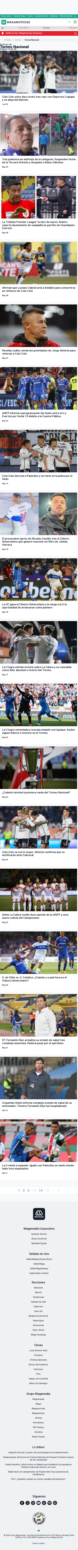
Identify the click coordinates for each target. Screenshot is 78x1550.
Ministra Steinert (66, 16)
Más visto (73, 28)
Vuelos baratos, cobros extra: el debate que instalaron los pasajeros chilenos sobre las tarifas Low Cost (38, 1465)
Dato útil (38, 1311)
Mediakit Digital (39, 1243)
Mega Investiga (38, 1334)
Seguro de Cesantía (38, 1378)
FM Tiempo (38, 1427)
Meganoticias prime (38, 1316)
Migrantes (54, 16)
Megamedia (38, 1399)
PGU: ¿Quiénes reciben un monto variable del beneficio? (38, 1479)
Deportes (38, 1306)
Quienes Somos (39, 1234)
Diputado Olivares (41, 16)
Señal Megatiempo (39, 1268)
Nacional (38, 1287)
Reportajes (38, 1320)
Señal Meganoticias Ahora (39, 1259)
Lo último (24, 28)
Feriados (38, 1355)
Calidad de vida (38, 1301)
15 (47, 1190)
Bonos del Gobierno (38, 1364)
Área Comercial (39, 1238)
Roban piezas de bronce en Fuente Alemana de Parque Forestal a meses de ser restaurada (38, 1458)
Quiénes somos (44, 1537)
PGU (38, 1374)
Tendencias (38, 1297)
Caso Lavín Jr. (6, 16)
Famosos (38, 1369)
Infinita (38, 1418)
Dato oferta (38, 1330)
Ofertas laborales (38, 1360)
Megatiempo (38, 1413)
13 (34, 1190)
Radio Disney (38, 1436)
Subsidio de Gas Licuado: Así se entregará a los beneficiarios (38, 1452)
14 (40, 1190)
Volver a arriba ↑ (39, 1543)
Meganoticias (38, 1408)
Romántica (38, 1422)
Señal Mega (39, 1263)
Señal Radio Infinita (39, 1273)
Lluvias (30, 16)
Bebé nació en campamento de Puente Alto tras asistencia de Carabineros (38, 1473)
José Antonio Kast (38, 1350)
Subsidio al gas (19, 16)
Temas (18, 40)
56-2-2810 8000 (29, 1537)
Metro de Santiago (38, 1383)
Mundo (38, 1292)
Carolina (38, 1432)
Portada (7, 40)
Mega (38, 1403)
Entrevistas (38, 1325)
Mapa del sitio (57, 1537)
